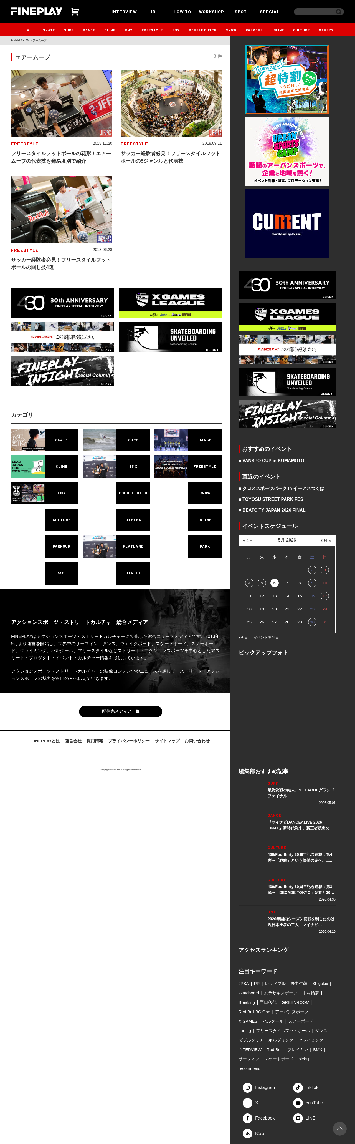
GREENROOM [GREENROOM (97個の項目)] (296, 1002)
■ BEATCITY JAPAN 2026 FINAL (272, 510)
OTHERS (326, 30)
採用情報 (95, 740)
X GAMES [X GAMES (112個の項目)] (248, 1021)
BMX (129, 30)
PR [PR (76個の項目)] (257, 983)
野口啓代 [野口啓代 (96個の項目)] (268, 1002)
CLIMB (110, 30)
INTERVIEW (124, 11)
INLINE (278, 30)
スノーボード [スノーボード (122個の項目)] (300, 1021)
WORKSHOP (211, 11)
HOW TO (182, 11)
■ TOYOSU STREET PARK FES (271, 499)
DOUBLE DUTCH (203, 30)
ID (153, 11)
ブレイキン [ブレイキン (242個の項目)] (297, 1049)
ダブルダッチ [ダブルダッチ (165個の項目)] (251, 1040)
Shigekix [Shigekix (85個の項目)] (320, 983)
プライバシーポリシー (129, 740)
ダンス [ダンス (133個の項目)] (321, 1030)
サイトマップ (167, 740)
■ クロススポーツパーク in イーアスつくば (281, 488)
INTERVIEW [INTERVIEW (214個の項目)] (250, 1049)
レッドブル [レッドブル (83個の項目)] (275, 983)
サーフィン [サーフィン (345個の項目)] (249, 1059)
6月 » (326, 540)
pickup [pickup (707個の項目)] (304, 1059)
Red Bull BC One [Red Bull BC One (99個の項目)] (254, 1011)
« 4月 (248, 540)
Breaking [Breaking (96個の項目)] (247, 1002)
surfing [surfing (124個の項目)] (245, 1030)
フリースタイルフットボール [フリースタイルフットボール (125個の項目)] (283, 1030)
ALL (30, 30)
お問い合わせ (197, 740)
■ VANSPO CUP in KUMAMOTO (271, 460)
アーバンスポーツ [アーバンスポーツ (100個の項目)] (291, 1011)
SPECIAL (270, 11)
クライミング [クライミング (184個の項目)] (310, 1040)
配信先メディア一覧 (121, 711)
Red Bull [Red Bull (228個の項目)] (274, 1049)
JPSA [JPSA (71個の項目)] (244, 983)
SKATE (49, 30)
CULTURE (301, 30)
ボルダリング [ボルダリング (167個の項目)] (280, 1040)
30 (312, 622)
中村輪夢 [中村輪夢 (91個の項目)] (311, 992)
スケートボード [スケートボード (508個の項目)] (278, 1059)
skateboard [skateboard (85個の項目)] (249, 992)
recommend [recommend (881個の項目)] (249, 1068)
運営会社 (73, 740)
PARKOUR (254, 30)
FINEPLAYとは (46, 740)
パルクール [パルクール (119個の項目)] (273, 1021)
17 (325, 596)
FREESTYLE (152, 30)
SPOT (241, 11)
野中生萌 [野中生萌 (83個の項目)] (299, 983)
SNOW (231, 30)
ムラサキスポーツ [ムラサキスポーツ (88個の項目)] (280, 992)
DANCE (89, 30)
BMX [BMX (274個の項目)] (317, 1049)
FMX (176, 30)
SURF (69, 30)
